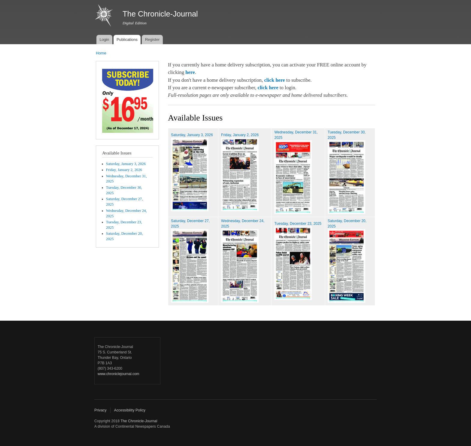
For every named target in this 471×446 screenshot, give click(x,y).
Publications (127, 39)
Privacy (100, 410)
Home (101, 53)
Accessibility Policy (130, 410)
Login (104, 39)
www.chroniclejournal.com (118, 374)
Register (152, 39)
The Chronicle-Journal (138, 421)
